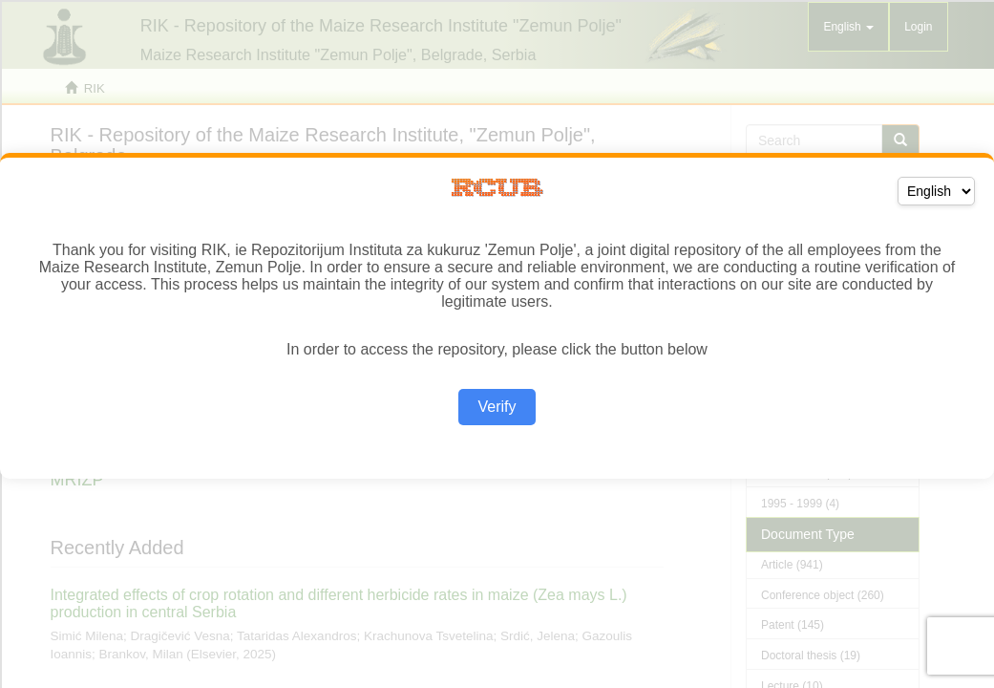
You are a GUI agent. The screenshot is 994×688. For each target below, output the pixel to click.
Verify (496, 406)
